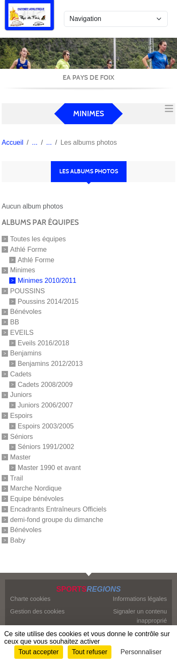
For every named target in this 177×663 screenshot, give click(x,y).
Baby (17, 540)
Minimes (22, 270)
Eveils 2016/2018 (43, 342)
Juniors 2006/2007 (45, 405)
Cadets (21, 374)
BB (14, 322)
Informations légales (140, 598)
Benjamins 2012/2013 (50, 363)
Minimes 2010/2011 (47, 280)
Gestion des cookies (37, 611)
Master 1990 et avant (49, 467)
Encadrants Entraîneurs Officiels (58, 509)
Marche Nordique (36, 488)
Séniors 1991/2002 (46, 446)
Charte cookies (30, 598)
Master (20, 457)
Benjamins (26, 353)
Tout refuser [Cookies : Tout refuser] (89, 651)
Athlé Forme (28, 249)
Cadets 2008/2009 (45, 384)
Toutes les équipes (38, 239)
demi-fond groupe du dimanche (56, 519)
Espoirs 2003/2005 (46, 426)
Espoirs (21, 415)
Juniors (21, 394)
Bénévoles (26, 311)
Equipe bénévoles (36, 498)
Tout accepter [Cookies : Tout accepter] (38, 651)
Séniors (21, 436)
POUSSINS (27, 291)
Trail (16, 477)
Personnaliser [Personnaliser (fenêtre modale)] (141, 651)
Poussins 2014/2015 (48, 301)
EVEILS (22, 332)
